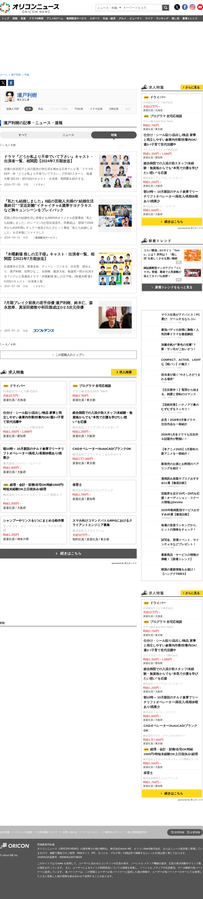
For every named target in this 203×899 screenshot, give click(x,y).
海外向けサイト (113, 832)
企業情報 (195, 832)
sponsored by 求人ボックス (124, 563)
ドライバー (155, 97)
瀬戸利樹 (27, 95)
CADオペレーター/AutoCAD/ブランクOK (170, 728)
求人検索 (125, 372)
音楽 (23, 18)
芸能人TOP (12, 108)
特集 (114, 135)
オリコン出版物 (23, 832)
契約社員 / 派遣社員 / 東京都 (103, 529)
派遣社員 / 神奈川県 (33, 529)
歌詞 (127, 108)
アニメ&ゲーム (55, 18)
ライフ (149, 18)
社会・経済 (109, 18)
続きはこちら (70, 553)
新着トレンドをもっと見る (172, 287)
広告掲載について (47, 832)
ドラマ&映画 (36, 18)
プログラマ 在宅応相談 (163, 116)
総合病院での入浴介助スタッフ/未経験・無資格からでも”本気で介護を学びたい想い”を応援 (171, 168)
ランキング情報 (59, 108)
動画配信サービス (76, 18)
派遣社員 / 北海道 (33, 393)
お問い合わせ (69, 832)
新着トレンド (189, 18)
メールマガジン (91, 832)
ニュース (68, 135)
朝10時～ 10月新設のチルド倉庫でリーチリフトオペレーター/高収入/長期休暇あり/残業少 (171, 196)
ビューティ (135, 18)
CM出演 (113, 108)
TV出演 (79, 108)
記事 (28, 108)
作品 (40, 108)
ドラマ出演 (96, 108)
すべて (22, 135)
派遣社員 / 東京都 (103, 393)
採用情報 (179, 832)
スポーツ (95, 18)
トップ (5, 18)
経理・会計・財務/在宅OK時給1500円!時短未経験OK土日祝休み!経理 (171, 751)
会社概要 (5, 832)
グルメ (122, 18)
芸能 (14, 18)
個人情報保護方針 (137, 832)
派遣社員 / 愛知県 (33, 424)
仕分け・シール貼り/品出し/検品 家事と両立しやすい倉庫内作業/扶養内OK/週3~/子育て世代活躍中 (170, 139)
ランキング (162, 18)
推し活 (175, 18)
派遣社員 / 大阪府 (103, 424)
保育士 (148, 773)
